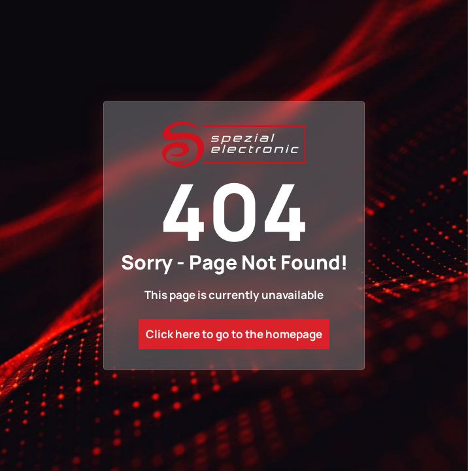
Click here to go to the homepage (234, 333)
